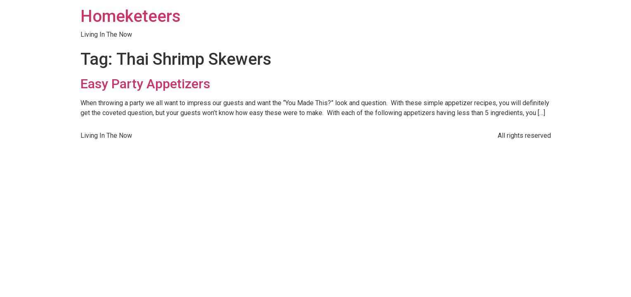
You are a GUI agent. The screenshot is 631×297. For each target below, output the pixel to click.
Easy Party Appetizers (145, 84)
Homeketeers (130, 16)
